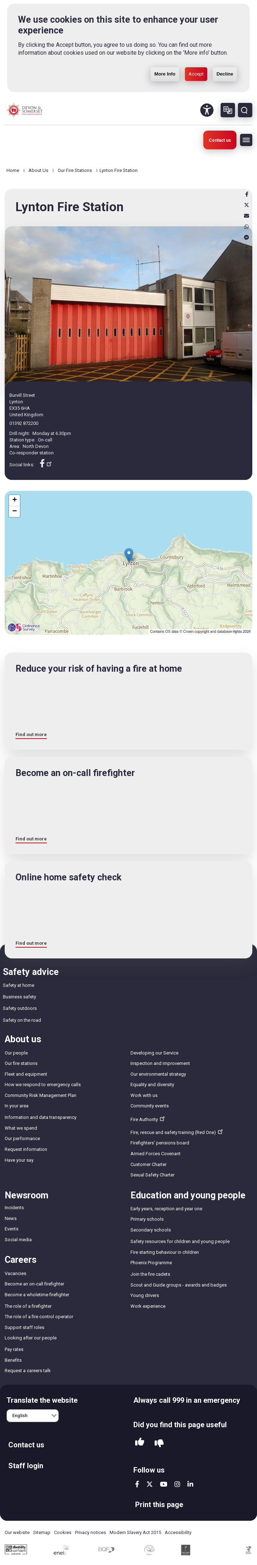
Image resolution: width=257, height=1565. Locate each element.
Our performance (22, 1138)
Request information (26, 1149)
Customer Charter (148, 1164)
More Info (165, 73)
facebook (137, 1484)
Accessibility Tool (207, 110)
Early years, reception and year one (166, 1208)
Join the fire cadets (150, 1274)
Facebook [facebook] (246, 194)
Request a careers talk (28, 1370)
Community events (149, 1105)
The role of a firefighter (28, 1306)
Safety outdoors (20, 1008)
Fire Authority (148, 1118)
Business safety (19, 996)
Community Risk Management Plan (40, 1095)
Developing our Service (154, 1053)
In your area (16, 1105)
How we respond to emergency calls (43, 1084)
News (11, 1218)
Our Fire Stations (75, 170)
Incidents (14, 1207)
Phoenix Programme (151, 1262)
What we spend (21, 1128)
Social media (18, 1239)
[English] (32, 1415)
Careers (20, 1260)
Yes (139, 1444)
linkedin (190, 1484)
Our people (16, 1053)
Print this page (159, 1504)
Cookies (62, 1532)
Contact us (220, 140)
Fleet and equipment (26, 1074)
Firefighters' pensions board (159, 1143)
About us (23, 1039)
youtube (163, 1484)
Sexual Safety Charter (152, 1175)
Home (12, 170)
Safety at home (18, 985)
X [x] (246, 205)
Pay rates (14, 1349)
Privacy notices (90, 1532)
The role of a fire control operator (39, 1316)
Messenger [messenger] (246, 237)
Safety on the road (22, 1020)
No (159, 1443)
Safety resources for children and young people (180, 1241)
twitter (150, 1484)
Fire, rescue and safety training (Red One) (177, 1131)
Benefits (13, 1360)
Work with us (144, 1095)
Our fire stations (21, 1063)
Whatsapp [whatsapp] (246, 226)
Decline (225, 73)
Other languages (228, 110)
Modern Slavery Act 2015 (135, 1532)
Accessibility (178, 1532)
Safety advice (31, 972)
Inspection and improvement (160, 1063)
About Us (38, 170)
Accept (196, 73)
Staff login (25, 1465)
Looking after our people (31, 1338)
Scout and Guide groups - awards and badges (178, 1285)
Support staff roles (24, 1327)
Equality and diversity (152, 1084)
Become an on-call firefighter (34, 1284)
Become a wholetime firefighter (37, 1294)
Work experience (147, 1306)
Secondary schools (150, 1230)
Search (245, 110)
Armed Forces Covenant (155, 1153)
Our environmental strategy (158, 1074)
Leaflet (241, 631)
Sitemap (41, 1532)
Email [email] (246, 215)
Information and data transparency (40, 1117)
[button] (128, 555)
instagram (177, 1484)
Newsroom (26, 1195)
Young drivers (144, 1295)
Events (11, 1228)
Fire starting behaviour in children (164, 1252)
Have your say (19, 1160)
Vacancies (15, 1273)
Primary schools (147, 1219)
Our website (17, 1532)
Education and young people (187, 1195)
